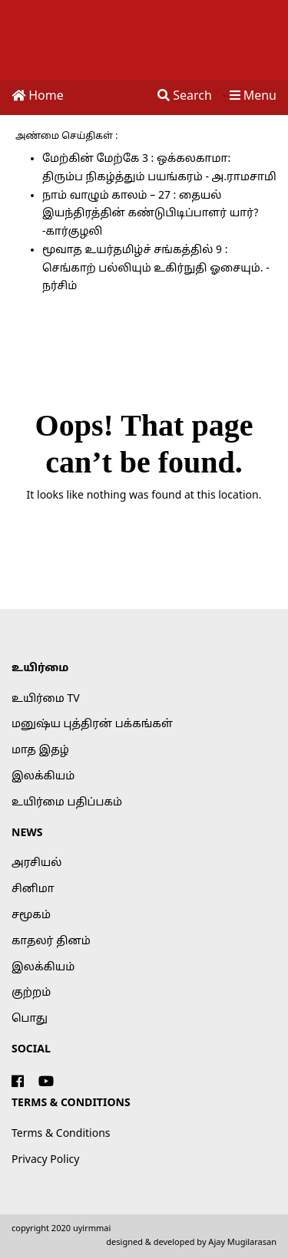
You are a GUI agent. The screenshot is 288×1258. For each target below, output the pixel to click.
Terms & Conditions (61, 1134)
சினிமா (33, 889)
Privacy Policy (45, 1160)
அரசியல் (36, 863)
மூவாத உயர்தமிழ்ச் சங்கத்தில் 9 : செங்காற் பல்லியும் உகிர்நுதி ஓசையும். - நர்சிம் (156, 269)
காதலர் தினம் (51, 941)
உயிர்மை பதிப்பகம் (67, 802)
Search (184, 96)
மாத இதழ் (40, 750)
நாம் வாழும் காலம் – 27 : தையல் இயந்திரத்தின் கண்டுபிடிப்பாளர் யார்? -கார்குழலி (150, 214)
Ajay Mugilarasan (242, 1242)
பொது (30, 1019)
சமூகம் (31, 915)
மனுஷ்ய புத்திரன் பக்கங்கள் (92, 724)
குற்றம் (31, 992)
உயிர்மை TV (46, 699)
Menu (253, 96)
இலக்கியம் (43, 776)
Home (38, 96)
